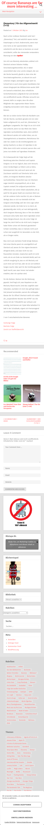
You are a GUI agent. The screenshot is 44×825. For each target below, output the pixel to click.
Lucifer (9, 768)
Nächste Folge (9, 326)
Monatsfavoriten (29, 704)
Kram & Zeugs (11, 698)
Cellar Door (10, 682)
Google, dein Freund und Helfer (30, 359)
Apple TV (21, 740)
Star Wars (18, 778)
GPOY (30, 692)
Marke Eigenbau (27, 701)
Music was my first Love (14, 707)
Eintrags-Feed (13, 643)
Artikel (21, 666)
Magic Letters (18, 768)
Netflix (18, 772)
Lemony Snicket (12, 765)
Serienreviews (11, 720)
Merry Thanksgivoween (14, 704)
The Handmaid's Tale (13, 787)
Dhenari (32, 682)
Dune (19, 753)
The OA (9, 790)
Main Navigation (22, 12)
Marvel (27, 768)
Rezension (19, 714)
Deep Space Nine (12, 750)
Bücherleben (31, 676)
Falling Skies (11, 756)
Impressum (35, 822)
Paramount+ (27, 772)
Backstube (27, 670)
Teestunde (22, 720)
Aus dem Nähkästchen (14, 670)
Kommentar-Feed (14, 646)
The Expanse (21, 784)
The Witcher (28, 790)
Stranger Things (28, 781)
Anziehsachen (11, 666)
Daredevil (26, 746)
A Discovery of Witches (14, 737)
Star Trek (10, 778)
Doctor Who (10, 753)
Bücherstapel (11, 679)
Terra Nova (10, 784)
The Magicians (27, 787)
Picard (9, 775)
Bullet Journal (19, 676)
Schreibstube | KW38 (10, 420)
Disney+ (32, 750)
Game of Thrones (12, 759)
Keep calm (28, 695)
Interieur (19, 695)
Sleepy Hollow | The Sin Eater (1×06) (31, 405)
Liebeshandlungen (13, 701)
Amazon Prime (11, 740)
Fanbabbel (22, 685)
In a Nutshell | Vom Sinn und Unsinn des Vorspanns (12, 406)
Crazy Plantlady (22, 682)
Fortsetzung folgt (12, 692)
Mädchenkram (11, 710)
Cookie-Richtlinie (10, 822)
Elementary (27, 753)
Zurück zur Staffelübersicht (14, 329)
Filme (30, 685)
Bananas (24, 673)
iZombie (29, 762)
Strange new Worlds (13, 781)
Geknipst (23, 692)
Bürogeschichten (23, 679)
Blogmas (9, 676)
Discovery (24, 750)
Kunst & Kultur (32, 698)
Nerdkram (10, 714)
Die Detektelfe (11, 685)
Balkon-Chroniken (12, 673)
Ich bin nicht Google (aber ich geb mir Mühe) (11, 379)
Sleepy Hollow (31, 775)
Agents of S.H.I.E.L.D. (30, 737)
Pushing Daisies (19, 775)
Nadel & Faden (23, 710)
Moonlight (10, 772)
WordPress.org (13, 650)
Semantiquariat (23, 717)
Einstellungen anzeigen (22, 818)
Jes (26, 30)
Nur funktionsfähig (22, 811)
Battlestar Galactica (13, 746)
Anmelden (11, 640)
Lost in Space (29, 765)
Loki (21, 765)
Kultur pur (22, 698)
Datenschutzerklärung (24, 822)
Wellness (31, 720)
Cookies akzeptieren (22, 805)
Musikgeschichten (30, 707)
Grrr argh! (10, 695)
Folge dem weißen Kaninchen (16, 688)
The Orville (17, 790)
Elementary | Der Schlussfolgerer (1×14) (33, 421)
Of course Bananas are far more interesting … (22, 4)
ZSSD (8, 723)
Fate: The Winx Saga (24, 756)
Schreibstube (11, 717)
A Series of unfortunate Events (16, 743)
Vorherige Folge (9, 323)
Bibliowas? (33, 673)
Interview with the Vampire (15, 762)
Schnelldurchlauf (31, 714)
